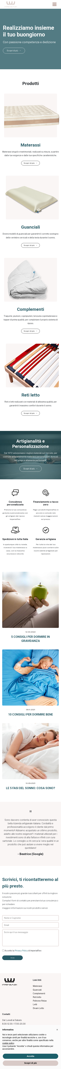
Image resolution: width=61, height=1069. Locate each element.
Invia (12, 958)
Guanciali (37, 990)
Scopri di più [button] (30, 1063)
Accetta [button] (30, 1056)
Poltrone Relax (40, 1001)
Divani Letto (38, 1008)
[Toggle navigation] (54, 4)
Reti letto (37, 997)
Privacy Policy (21, 950)
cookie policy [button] (8, 1043)
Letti (35, 1004)
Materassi (37, 986)
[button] (57, 1029)
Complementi (39, 993)
